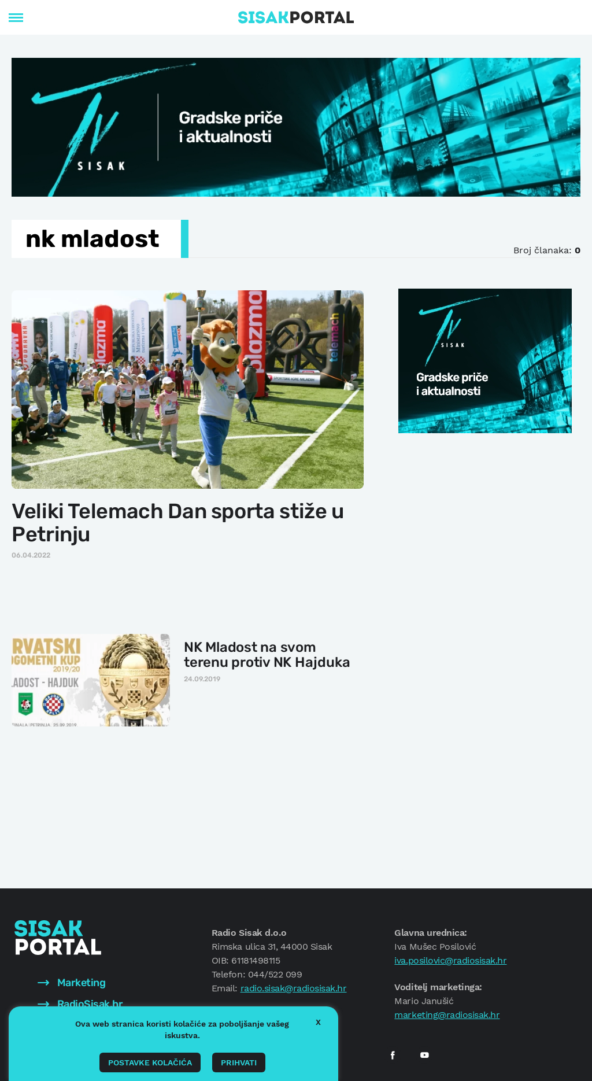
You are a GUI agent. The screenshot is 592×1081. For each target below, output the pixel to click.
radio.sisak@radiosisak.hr (293, 988)
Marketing (71, 982)
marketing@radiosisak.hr (447, 1014)
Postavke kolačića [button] (150, 1062)
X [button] (318, 1022)
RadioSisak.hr (80, 1004)
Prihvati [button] (239, 1062)
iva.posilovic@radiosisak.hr (450, 960)
